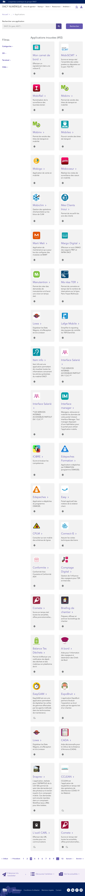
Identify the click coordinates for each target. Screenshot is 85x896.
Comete (38, 608)
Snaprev (38, 776)
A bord (65, 648)
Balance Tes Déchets (39, 650)
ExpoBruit (67, 694)
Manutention (40, 282)
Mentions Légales (48, 890)
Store (48, 7)
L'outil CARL (40, 832)
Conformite (40, 567)
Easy (64, 497)
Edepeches (40, 497)
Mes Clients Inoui (68, 207)
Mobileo (66, 132)
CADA (65, 740)
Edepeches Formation (67, 458)
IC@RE (37, 456)
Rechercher (74, 26)
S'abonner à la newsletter (14, 874)
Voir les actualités (69, 874)
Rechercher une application (13, 21)
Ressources (56, 7)
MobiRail (38, 95)
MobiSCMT (68, 55)
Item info (38, 360)
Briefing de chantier (67, 610)
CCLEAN (66, 776)
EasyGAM (39, 694)
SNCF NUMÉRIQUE (12, 6)
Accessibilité (17, 890)
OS (3, 53)
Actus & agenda (30, 7)
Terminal (5, 60)
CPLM (37, 533)
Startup (41, 7)
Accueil (5, 14)
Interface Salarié (70, 360)
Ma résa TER (68, 282)
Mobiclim (39, 205)
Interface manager (66, 406)
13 (62, 859)
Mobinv (66, 95)
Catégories (6, 46)
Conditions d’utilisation (32, 890)
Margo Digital (69, 243)
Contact (58, 890)
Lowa (36, 323)
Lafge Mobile (69, 323)
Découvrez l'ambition (42, 874)
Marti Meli (39, 243)
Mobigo (38, 168)
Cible (4, 67)
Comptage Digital (67, 569)
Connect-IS (68, 533)
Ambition (67, 7)
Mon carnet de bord (41, 57)
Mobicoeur (68, 168)
